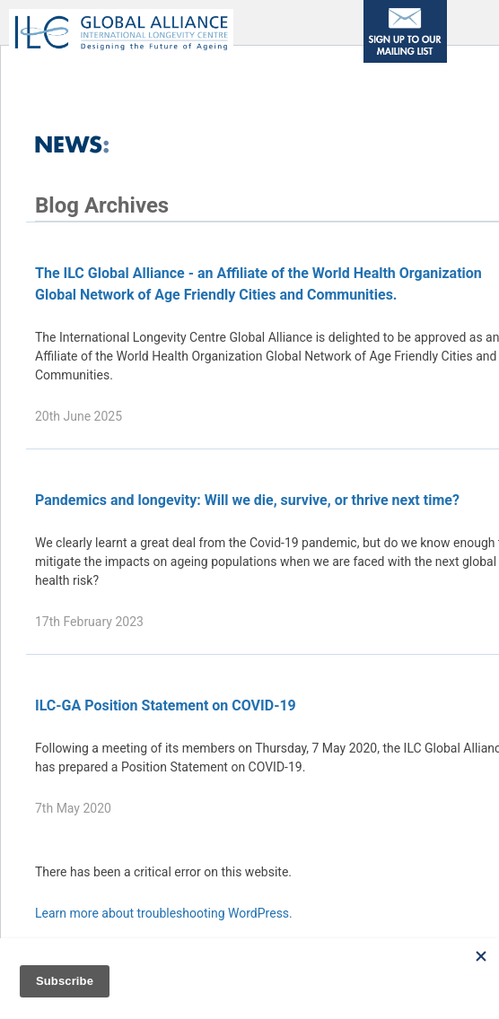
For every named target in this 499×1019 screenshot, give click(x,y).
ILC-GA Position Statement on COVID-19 (165, 705)
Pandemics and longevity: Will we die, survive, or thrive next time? (247, 500)
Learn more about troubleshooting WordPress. (164, 913)
